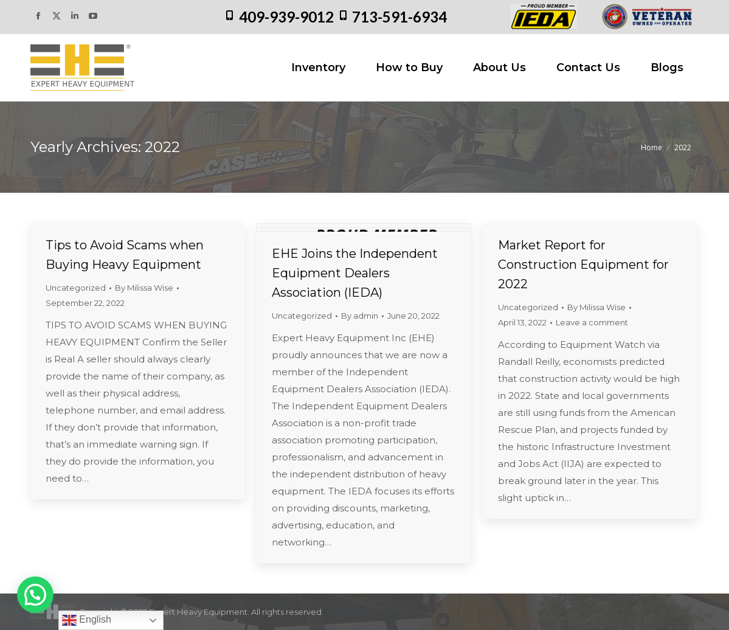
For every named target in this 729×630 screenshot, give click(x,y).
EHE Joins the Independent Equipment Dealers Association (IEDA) (355, 273)
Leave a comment (592, 322)
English (86, 620)
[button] (35, 594)
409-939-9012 (286, 17)
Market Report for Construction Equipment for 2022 (583, 264)
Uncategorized (76, 287)
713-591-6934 (399, 17)
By (144, 287)
